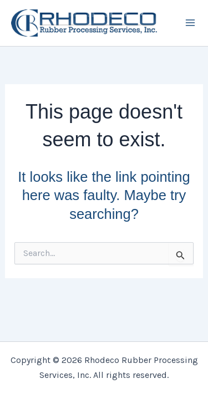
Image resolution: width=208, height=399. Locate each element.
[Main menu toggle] (190, 23)
